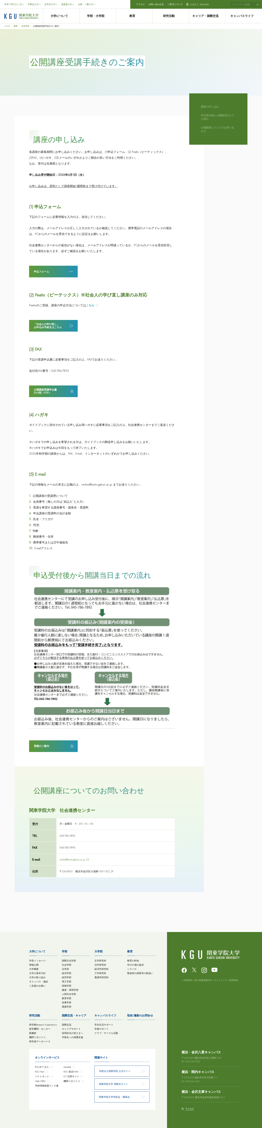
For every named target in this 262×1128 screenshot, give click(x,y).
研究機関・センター (39, 1029)
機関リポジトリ (37, 1037)
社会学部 (66, 965)
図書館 (32, 1033)
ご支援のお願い (37, 986)
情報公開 (34, 965)
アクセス (140, 4)
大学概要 (34, 969)
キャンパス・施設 (38, 981)
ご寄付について (175, 4)
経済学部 (66, 973)
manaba (67, 1067)
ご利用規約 (187, 980)
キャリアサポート (71, 1029)
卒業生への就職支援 (72, 1037)
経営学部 (66, 977)
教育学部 (66, 998)
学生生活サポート (103, 1024)
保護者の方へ (67, 4)
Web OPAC (40, 1081)
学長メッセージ (37, 960)
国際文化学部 (69, 960)
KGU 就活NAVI (70, 1071)
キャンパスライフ (244, 16)
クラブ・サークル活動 (106, 1033)
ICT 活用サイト (71, 1076)
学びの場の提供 (135, 965)
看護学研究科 (101, 977)
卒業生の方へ (34, 4)
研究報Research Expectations (43, 1024)
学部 (64, 951)
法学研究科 (100, 965)
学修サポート (101, 1029)
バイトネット (42, 1076)
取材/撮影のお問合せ (140, 1016)
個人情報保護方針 (203, 980)
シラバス (132, 969)
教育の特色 (133, 960)
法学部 (65, 969)
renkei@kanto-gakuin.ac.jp (72, 859)
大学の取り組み (37, 977)
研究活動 (171, 16)
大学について (61, 16)
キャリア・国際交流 (207, 16)
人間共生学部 (69, 994)
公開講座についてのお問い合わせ (217, 129)
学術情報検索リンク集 (47, 1085)
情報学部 (66, 986)
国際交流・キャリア (74, 1016)
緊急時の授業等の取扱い (140, 973)
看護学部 (66, 1006)
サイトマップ (220, 980)
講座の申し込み (210, 106)
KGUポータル (42, 1067)
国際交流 (66, 1024)
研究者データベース (39, 1041)
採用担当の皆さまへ (72, 1033)
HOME (7, 26)
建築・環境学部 (70, 990)
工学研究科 (100, 973)
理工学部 (66, 981)
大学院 (98, 951)
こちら (90, 305)
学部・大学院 (97, 16)
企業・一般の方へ (86, 4)
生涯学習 (25, 26)
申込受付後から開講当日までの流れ (217, 117)
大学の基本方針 (37, 973)
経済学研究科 (101, 969)
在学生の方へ (50, 4)
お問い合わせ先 (156, 4)
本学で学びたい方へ (14, 4)
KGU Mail (39, 1071)
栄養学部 (66, 1002)
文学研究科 (100, 960)
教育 (134, 16)
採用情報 (233, 980)
